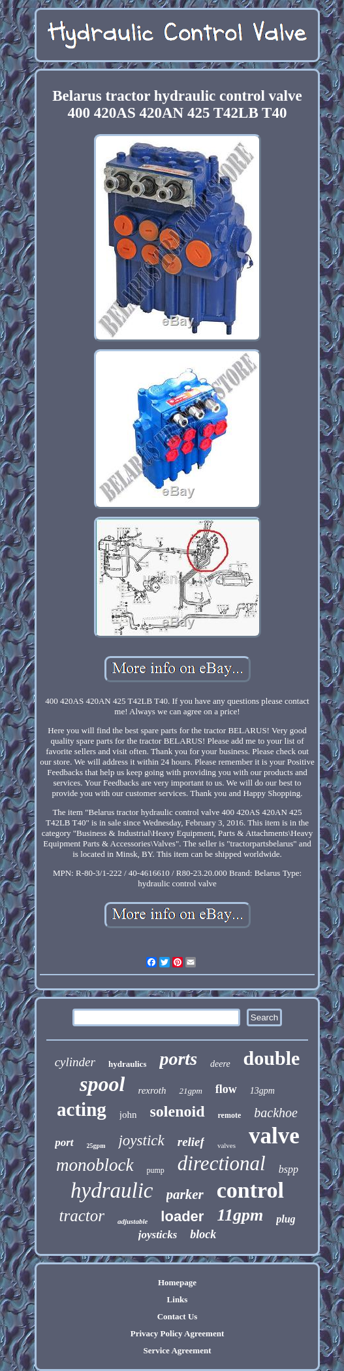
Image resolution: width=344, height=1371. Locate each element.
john (128, 1114)
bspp (288, 1169)
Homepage (177, 1282)
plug (285, 1218)
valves (226, 1145)
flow (226, 1089)
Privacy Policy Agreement (177, 1333)
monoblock (94, 1165)
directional (222, 1163)
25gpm (96, 1145)
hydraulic (111, 1190)
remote (230, 1115)
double (271, 1058)
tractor (81, 1215)
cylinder (75, 1062)
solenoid (176, 1111)
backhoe (276, 1112)
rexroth (152, 1090)
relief (191, 1142)
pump (155, 1170)
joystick (141, 1140)
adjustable (132, 1221)
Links (177, 1299)
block (203, 1234)
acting (81, 1109)
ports (178, 1059)
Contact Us (177, 1316)
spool (102, 1084)
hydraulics (127, 1064)
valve (274, 1136)
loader (182, 1216)
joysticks (158, 1234)
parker (185, 1194)
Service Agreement (177, 1350)
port (64, 1142)
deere (220, 1064)
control (250, 1190)
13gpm (262, 1091)
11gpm (240, 1215)
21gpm (190, 1091)
